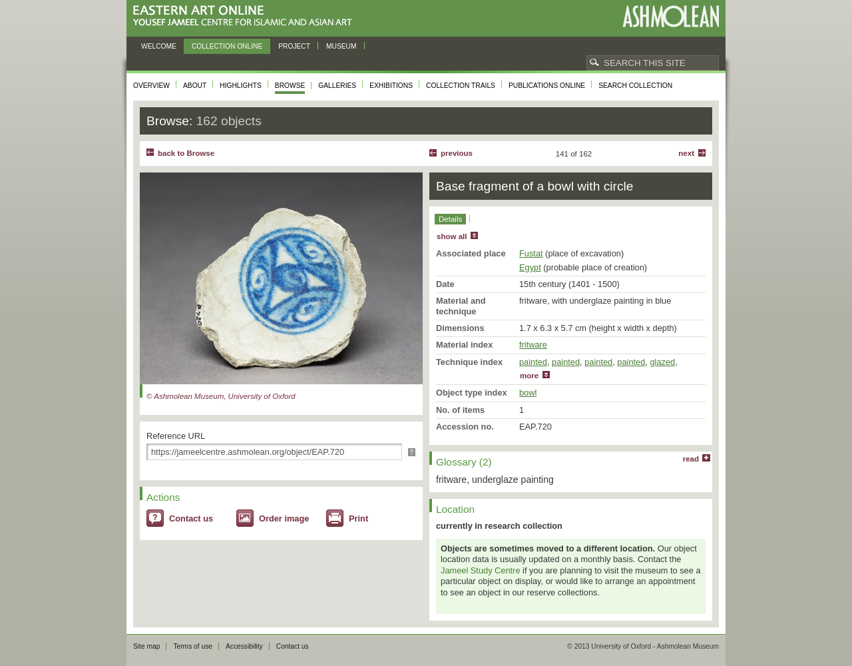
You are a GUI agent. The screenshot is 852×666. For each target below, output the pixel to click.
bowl (527, 393)
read (691, 459)
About (194, 85)
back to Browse (186, 153)
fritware (533, 345)
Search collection (635, 85)
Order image (284, 518)
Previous (457, 153)
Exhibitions (391, 85)
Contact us (191, 518)
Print (358, 518)
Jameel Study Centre (481, 570)
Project (294, 46)
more (529, 376)
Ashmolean (670, 16)
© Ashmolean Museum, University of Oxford (221, 396)
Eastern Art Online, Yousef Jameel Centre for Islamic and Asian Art (246, 16)
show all (452, 236)
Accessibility (244, 646)
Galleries (337, 85)
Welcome (158, 46)
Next (686, 153)
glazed (662, 362)
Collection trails (460, 85)
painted (533, 362)
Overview (151, 85)
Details (450, 219)
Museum (341, 46)
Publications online (547, 85)
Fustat (531, 253)
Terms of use (192, 646)
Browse (290, 85)
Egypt (530, 267)
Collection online (227, 46)
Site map (146, 646)
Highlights (241, 85)
